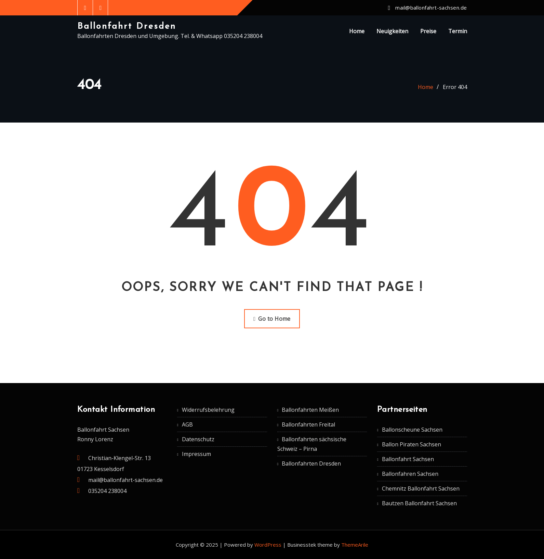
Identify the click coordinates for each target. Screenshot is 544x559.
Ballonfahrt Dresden (126, 26)
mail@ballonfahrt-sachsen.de (431, 7)
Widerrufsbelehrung (208, 410)
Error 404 (455, 87)
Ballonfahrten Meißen (310, 410)
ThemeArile (354, 544)
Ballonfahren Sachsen (410, 474)
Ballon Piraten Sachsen (411, 444)
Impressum (196, 454)
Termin (457, 31)
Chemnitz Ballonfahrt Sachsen (421, 488)
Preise (428, 31)
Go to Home (272, 318)
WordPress (267, 544)
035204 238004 (107, 491)
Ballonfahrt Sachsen (408, 459)
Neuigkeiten (392, 31)
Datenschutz (198, 439)
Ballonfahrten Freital (308, 424)
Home (356, 31)
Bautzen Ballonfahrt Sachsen (419, 503)
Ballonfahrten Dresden (311, 463)
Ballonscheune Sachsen (412, 429)
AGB (187, 424)
